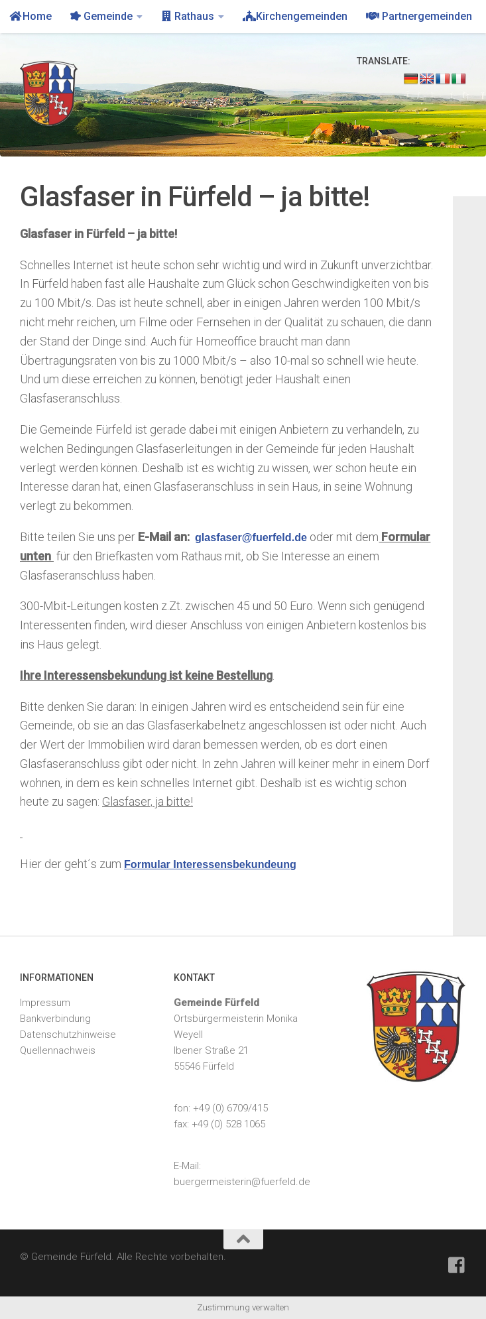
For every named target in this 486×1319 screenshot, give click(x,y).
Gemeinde (101, 16)
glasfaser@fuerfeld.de (259, 537)
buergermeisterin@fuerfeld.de (242, 1182)
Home (30, 16)
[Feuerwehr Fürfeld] (457, 1265)
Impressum (45, 1003)
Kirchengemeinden (295, 16)
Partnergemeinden (419, 16)
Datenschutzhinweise (68, 1034)
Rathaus (187, 16)
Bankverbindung (55, 1019)
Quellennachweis (57, 1050)
